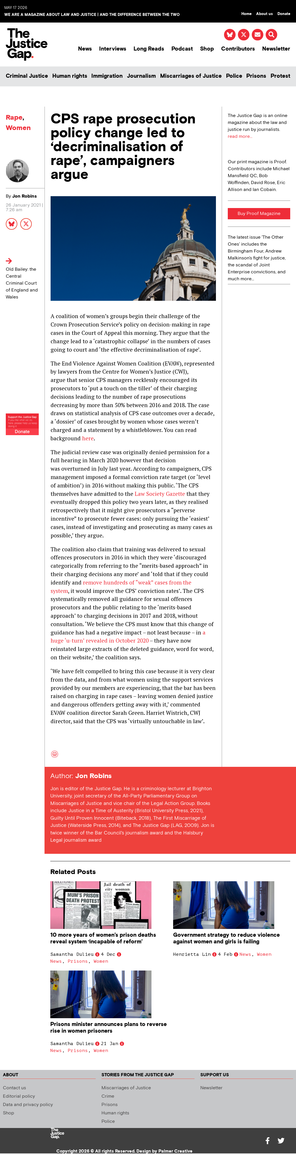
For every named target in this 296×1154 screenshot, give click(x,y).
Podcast (182, 49)
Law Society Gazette (160, 493)
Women (18, 127)
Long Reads (149, 49)
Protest (280, 76)
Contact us (14, 1088)
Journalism (141, 76)
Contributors (238, 49)
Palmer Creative (175, 1151)
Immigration (107, 76)
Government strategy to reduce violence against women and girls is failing (226, 938)
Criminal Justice (27, 76)
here (88, 438)
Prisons (256, 76)
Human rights (69, 76)
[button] (271, 34)
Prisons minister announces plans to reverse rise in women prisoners (108, 1028)
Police (234, 76)
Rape (14, 117)
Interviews (112, 49)
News (85, 49)
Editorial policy (19, 1096)
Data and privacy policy (28, 1105)
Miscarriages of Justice (191, 76)
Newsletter (276, 49)
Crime (107, 1096)
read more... (240, 136)
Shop (207, 49)
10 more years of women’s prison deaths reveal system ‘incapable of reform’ (103, 938)
